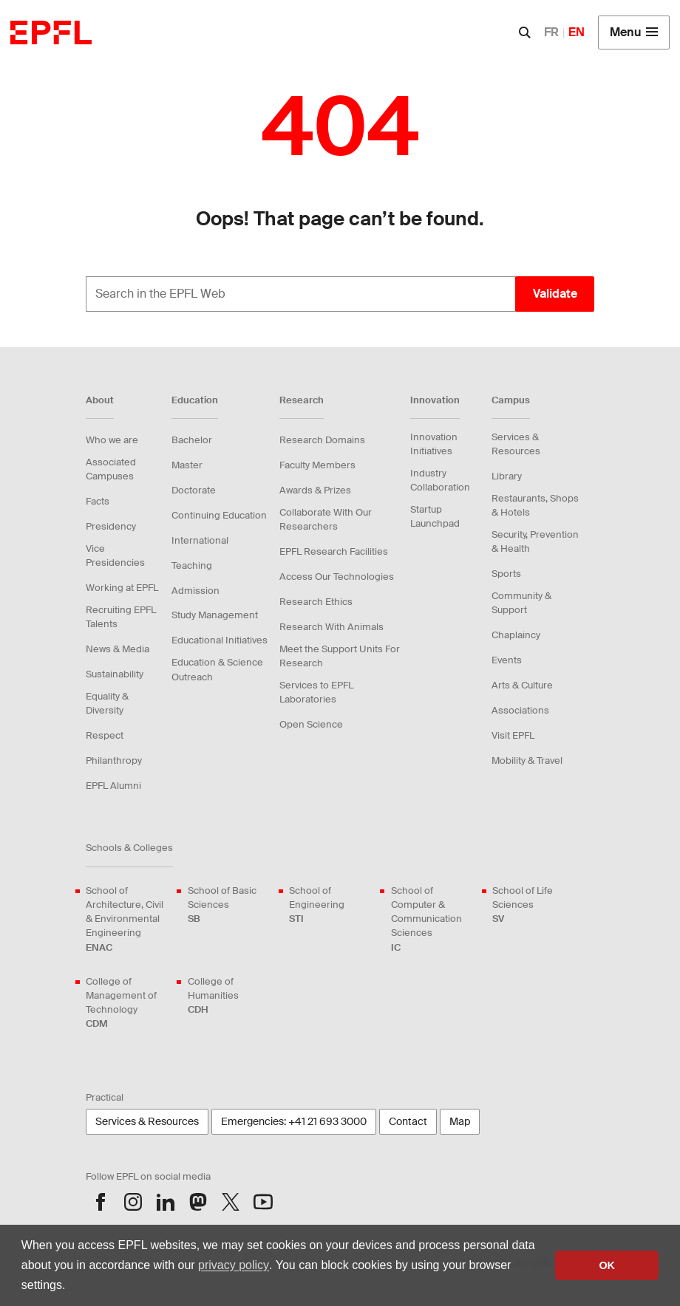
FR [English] (551, 32)
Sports (506, 573)
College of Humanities (230, 996)
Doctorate (193, 490)
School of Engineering (331, 905)
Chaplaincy (516, 635)
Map (459, 1121)
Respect (104, 735)
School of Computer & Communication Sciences (433, 919)
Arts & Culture (522, 685)
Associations (520, 710)
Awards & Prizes (315, 490)
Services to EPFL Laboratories (316, 692)
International (199, 540)
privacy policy (233, 1265)
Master (187, 465)
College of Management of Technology (128, 1003)
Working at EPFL (122, 587)
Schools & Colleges (129, 847)
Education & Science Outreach (217, 669)
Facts (97, 501)
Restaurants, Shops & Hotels (535, 505)
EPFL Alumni (113, 785)
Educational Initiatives (219, 640)
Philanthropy (114, 760)
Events (507, 660)
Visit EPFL (513, 735)
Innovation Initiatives (434, 444)
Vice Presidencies (115, 555)
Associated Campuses (111, 469)
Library (507, 476)
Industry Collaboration (440, 480)
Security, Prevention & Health (535, 541)
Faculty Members (317, 465)
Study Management (214, 615)
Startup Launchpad (435, 516)
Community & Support (521, 602)
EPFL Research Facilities (333, 551)
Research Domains (322, 440)
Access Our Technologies (336, 576)
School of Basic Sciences (230, 905)
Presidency (111, 526)
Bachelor (191, 440)
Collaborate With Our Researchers (325, 519)
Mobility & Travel (527, 760)
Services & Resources (516, 444)
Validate (555, 293)
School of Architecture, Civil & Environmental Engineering (128, 919)
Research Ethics (316, 601)
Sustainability (114, 674)
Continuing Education (219, 515)
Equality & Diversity (107, 703)
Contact (408, 1121)
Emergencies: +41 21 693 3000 (294, 1121)
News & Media (117, 649)
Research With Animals (331, 626)
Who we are (112, 440)
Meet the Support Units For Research (339, 656)
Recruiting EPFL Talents (121, 617)
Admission (195, 590)
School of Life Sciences (534, 905)
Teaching (191, 565)
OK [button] (607, 1265)
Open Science (311, 724)
